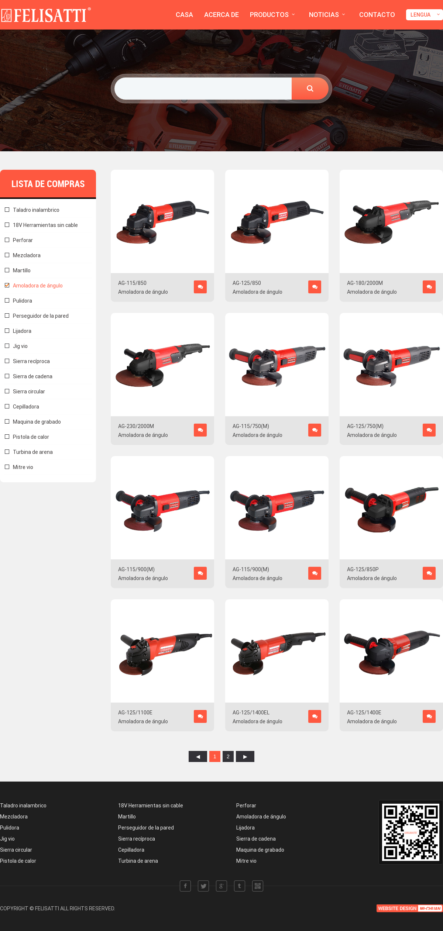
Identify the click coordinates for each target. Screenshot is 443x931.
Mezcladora (27, 255)
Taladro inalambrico (36, 210)
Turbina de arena (33, 452)
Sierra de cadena (32, 376)
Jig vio (20, 346)
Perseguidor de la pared (41, 316)
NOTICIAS (324, 14)
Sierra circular (29, 391)
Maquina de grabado (37, 422)
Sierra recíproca (31, 361)
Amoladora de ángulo (38, 286)
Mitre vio (23, 467)
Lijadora (22, 331)
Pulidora (22, 301)
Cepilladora (26, 407)
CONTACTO (377, 14)
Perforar (23, 240)
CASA (184, 14)
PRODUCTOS (269, 14)
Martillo (22, 270)
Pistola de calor (31, 437)
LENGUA (420, 15)
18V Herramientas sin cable (45, 225)
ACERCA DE (221, 14)
